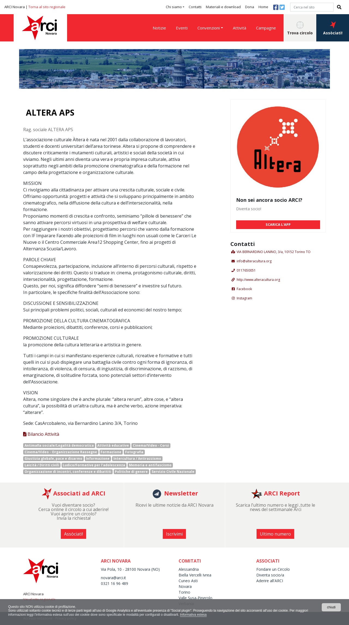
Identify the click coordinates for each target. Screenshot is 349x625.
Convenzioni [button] (208, 28)
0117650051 (246, 270)
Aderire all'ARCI (269, 580)
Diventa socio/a (270, 575)
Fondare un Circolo (273, 569)
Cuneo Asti (188, 580)
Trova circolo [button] (300, 28)
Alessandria (189, 569)
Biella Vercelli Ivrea (195, 575)
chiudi (331, 607)
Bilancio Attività (41, 434)
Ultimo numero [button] (275, 534)
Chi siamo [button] (174, 6)
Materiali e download (223, 6)
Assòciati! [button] (332, 28)
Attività (239, 28)
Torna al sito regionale (46, 6)
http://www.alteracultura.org (258, 279)
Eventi (182, 28)
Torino (184, 592)
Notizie (159, 28)
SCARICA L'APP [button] (278, 224)
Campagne (266, 28)
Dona (249, 6)
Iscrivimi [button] (174, 534)
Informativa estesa (193, 615)
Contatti (195, 6)
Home (263, 6)
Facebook (244, 289)
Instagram (244, 298)
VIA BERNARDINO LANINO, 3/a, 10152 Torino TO (274, 252)
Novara (185, 586)
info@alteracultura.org (254, 261)
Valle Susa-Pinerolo (195, 597)
